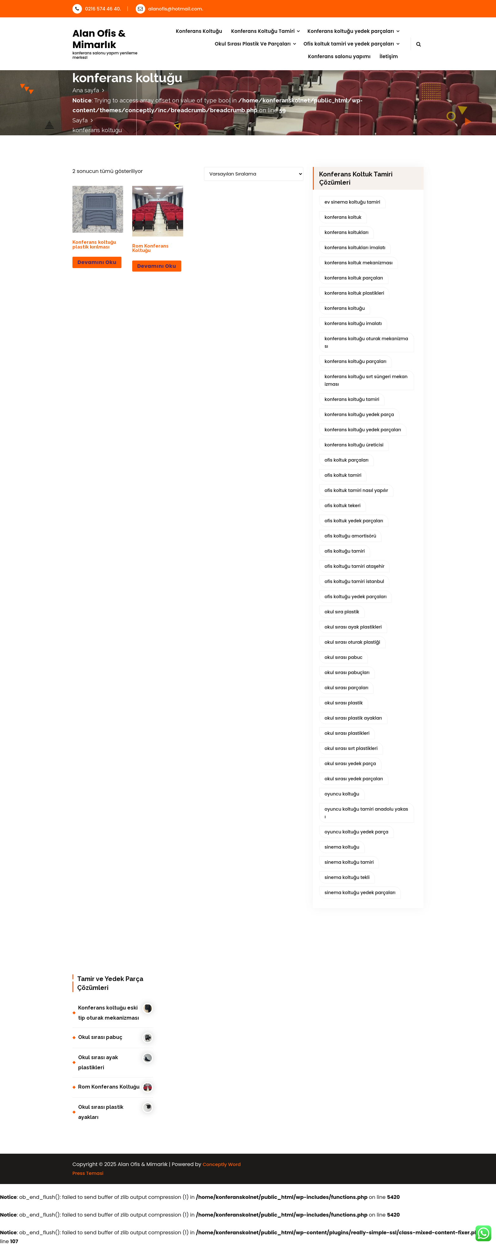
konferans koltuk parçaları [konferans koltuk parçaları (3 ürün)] (354, 278)
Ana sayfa (85, 90)
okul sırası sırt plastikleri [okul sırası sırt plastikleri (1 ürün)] (351, 748)
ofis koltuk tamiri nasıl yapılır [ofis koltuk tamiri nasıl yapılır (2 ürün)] (356, 490)
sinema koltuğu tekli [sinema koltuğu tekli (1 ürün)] (347, 877)
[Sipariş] (253, 174)
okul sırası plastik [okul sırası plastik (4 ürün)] (344, 703)
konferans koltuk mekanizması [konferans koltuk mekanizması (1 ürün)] (359, 263)
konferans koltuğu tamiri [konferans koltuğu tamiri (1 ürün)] (352, 399)
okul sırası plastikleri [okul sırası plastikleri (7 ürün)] (347, 733)
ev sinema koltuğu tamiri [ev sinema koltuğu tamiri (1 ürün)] (352, 202)
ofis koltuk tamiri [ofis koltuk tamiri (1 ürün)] (343, 475)
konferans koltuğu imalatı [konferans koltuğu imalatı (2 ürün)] (353, 323)
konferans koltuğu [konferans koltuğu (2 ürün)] (345, 308)
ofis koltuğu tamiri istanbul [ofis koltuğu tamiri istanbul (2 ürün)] (354, 581)
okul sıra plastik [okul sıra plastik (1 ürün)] (342, 612)
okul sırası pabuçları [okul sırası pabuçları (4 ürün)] (347, 672)
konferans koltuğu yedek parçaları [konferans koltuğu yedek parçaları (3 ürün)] (363, 430)
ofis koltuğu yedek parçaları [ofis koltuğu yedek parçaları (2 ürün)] (356, 596)
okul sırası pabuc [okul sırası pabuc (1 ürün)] (344, 657)
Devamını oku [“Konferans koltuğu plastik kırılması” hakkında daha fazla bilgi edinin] (97, 262)
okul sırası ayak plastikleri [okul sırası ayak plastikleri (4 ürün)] (353, 627)
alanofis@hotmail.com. (169, 8)
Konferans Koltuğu (199, 31)
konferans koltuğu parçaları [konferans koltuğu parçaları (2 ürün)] (356, 361)
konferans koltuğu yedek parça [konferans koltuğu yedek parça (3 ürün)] (359, 414)
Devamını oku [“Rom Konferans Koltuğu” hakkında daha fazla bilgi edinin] (156, 266)
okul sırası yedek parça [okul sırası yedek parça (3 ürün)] (350, 763)
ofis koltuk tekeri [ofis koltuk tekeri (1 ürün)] (343, 505)
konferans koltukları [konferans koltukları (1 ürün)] (347, 232)
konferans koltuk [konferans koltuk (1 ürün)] (343, 217)
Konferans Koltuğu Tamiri (263, 31)
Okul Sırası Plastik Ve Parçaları (253, 43)
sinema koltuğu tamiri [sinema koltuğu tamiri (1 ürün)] (349, 862)
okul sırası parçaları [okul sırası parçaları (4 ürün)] (346, 687)
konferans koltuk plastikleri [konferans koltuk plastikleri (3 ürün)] (354, 293)
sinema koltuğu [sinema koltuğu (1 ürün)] (342, 847)
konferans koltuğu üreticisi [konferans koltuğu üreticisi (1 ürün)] (354, 445)
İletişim (389, 56)
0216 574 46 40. (96, 8)
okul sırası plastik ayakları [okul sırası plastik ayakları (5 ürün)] (353, 718)
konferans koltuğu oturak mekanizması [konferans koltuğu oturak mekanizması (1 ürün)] (366, 342)
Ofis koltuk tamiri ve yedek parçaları (349, 43)
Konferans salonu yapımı (339, 56)
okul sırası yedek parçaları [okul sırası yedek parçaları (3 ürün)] (354, 779)
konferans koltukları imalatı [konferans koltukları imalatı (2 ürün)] (355, 247)
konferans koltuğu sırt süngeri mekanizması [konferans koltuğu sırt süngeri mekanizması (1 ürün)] (366, 380)
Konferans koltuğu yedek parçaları (350, 31)
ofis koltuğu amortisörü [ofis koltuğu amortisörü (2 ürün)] (350, 536)
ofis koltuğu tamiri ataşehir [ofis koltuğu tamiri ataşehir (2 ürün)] (354, 566)
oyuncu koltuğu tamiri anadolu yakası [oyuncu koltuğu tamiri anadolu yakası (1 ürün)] (366, 813)
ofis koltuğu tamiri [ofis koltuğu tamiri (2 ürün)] (345, 551)
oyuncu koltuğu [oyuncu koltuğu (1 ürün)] (342, 794)
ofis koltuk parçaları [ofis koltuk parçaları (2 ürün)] (347, 460)
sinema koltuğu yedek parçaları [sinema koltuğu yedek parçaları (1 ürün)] (360, 892)
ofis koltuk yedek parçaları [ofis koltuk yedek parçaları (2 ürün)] (354, 521)
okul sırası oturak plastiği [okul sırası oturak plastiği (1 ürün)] (352, 642)
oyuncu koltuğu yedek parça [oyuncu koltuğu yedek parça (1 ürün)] (356, 832)
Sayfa (80, 120)
